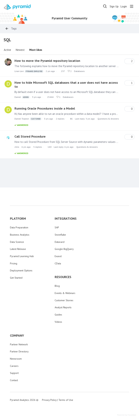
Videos (58, 321)
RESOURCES (63, 277)
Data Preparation (19, 227)
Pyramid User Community (69, 18)
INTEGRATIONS (66, 219)
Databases (79, 71)
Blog (57, 285)
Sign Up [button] (114, 6)
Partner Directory (19, 351)
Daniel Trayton (28, 118)
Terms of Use (65, 400)
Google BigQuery (64, 249)
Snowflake (60, 234)
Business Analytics (19, 234)
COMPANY (17, 336)
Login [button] (123, 6)
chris (16, 147)
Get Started (16, 277)
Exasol (58, 256)
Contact (14, 380)
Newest (20, 50)
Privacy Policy (49, 400)
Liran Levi (28, 71)
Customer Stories (64, 300)
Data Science (17, 242)
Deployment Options (21, 270)
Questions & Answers (108, 118)
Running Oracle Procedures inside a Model (44, 108)
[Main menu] (131, 6)
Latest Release (18, 249)
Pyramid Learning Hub (22, 256)
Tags (14, 28)
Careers (14, 366)
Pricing (13, 263)
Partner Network (19, 344)
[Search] (105, 6)
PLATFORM (18, 219)
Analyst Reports (63, 307)
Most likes (35, 50)
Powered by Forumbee (126, 415)
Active (7, 50)
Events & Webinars (65, 293)
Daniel (22, 97)
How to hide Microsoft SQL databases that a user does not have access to (66, 84)
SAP (57, 227)
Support (14, 373)
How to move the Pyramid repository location (47, 61)
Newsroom (16, 358)
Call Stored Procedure (30, 136)
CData (58, 263)
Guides (58, 314)
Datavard (59, 242)
